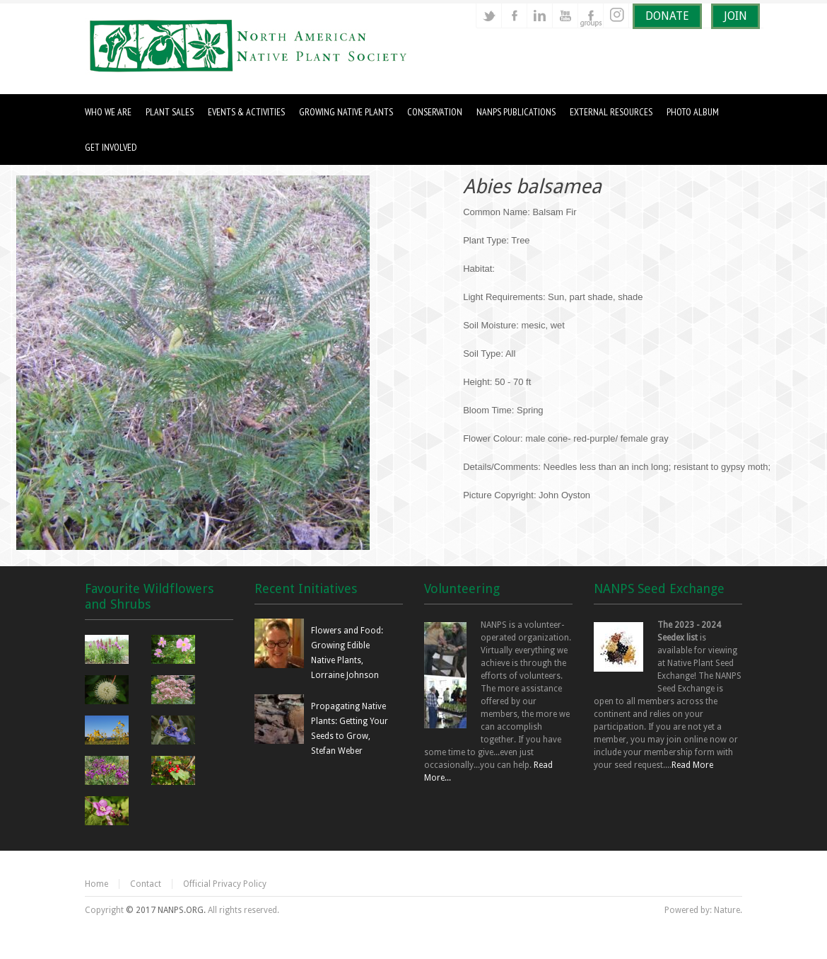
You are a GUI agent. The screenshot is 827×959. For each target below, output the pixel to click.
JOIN (735, 16)
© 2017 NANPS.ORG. (166, 910)
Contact (145, 884)
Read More (692, 765)
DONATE (667, 16)
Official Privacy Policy (224, 884)
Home (96, 884)
